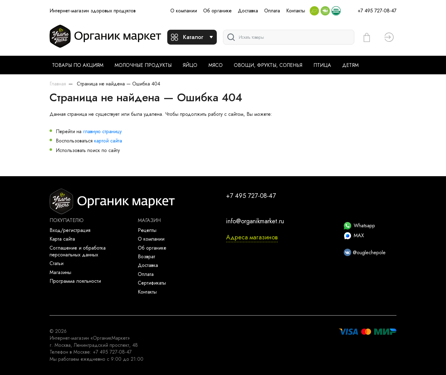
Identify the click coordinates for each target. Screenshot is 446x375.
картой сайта (108, 140)
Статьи (56, 263)
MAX (354, 235)
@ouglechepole (365, 252)
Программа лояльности (75, 281)
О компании (183, 10)
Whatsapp (359, 225)
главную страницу (102, 131)
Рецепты (147, 230)
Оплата (272, 10)
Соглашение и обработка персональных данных (78, 251)
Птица (322, 65)
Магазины (60, 272)
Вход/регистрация (70, 230)
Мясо (215, 65)
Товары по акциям (77, 65)
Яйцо (190, 65)
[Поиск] (288, 37)
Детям (350, 65)
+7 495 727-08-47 (377, 10)
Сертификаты (152, 282)
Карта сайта (62, 238)
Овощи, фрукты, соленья (268, 65)
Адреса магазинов (252, 237)
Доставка (248, 10)
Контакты (295, 10)
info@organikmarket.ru (255, 221)
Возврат (146, 256)
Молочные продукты (143, 65)
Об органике (217, 10)
